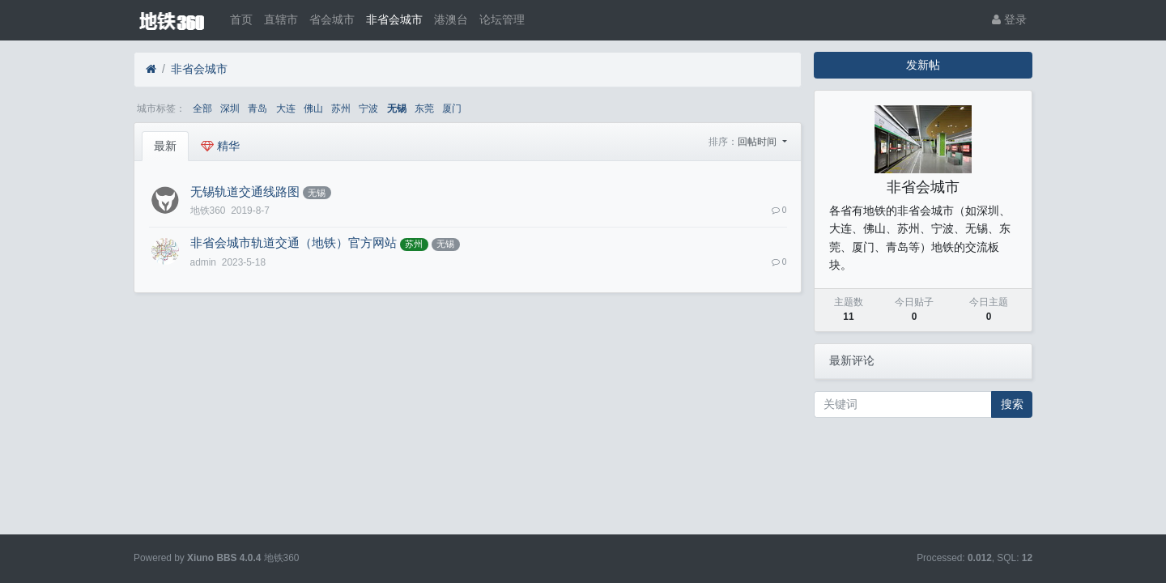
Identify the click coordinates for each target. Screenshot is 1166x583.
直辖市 (281, 19)
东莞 (424, 108)
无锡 (396, 108)
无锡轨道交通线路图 (245, 191)
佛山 (313, 108)
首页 (241, 19)
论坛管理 (502, 19)
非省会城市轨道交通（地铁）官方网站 (293, 242)
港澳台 (451, 19)
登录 (1009, 19)
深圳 (230, 108)
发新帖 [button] (923, 64)
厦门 (452, 108)
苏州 (341, 108)
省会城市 (332, 19)
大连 (286, 108)
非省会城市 (394, 19)
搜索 (1012, 404)
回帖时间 (758, 141)
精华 (220, 145)
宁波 (368, 108)
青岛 (257, 108)
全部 (202, 108)
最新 (165, 145)
